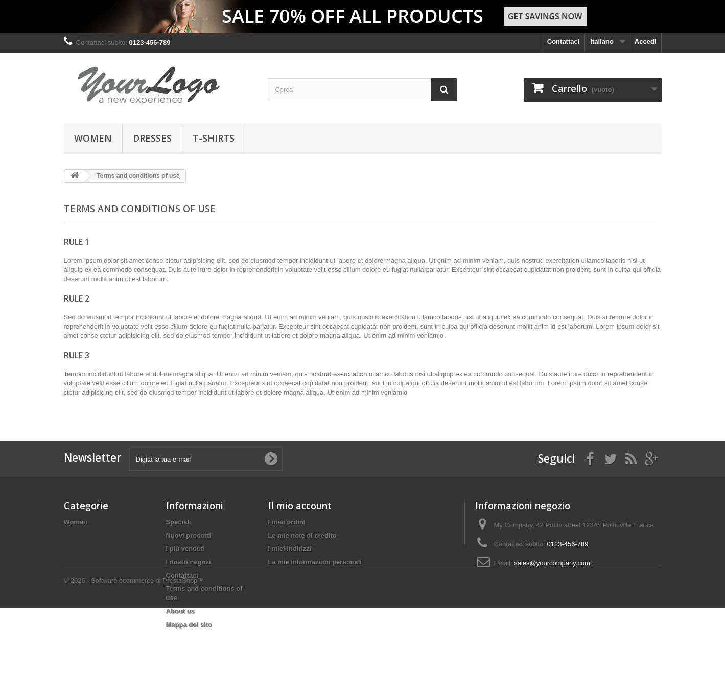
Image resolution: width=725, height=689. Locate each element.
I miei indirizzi (290, 549)
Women (93, 138)
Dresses (152, 138)
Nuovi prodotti (189, 535)
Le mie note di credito (302, 535)
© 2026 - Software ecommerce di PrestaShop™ (134, 661)
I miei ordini (287, 522)
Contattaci (563, 41)
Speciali (178, 522)
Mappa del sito (189, 624)
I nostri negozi (188, 562)
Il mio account (300, 505)
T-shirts (214, 138)
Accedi (646, 41)
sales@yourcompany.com (552, 563)
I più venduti (185, 549)
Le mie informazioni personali (315, 562)
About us (180, 611)
